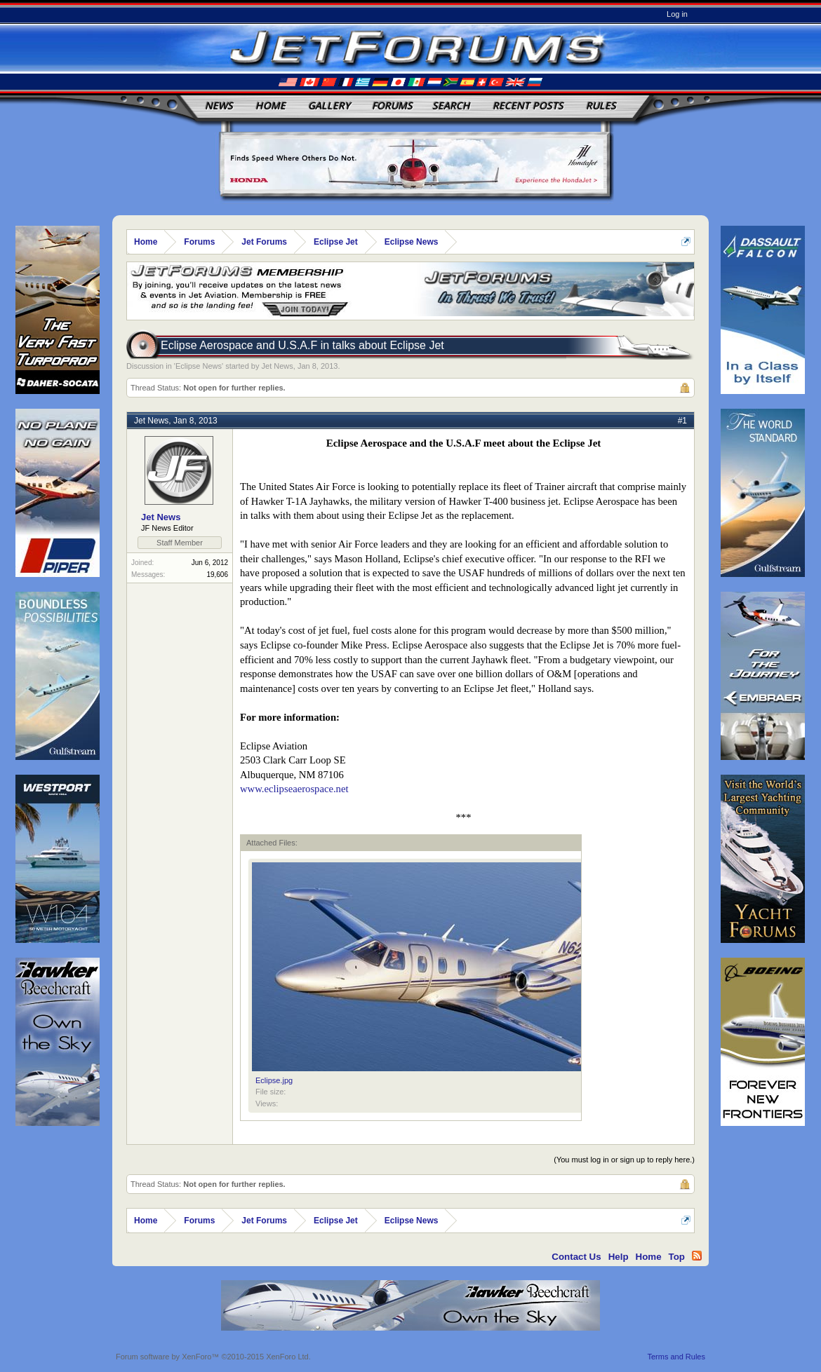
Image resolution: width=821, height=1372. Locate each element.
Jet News (277, 366)
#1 (682, 421)
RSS (697, 1256)
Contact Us (576, 1256)
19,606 (217, 574)
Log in (677, 14)
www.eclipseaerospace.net (294, 788)
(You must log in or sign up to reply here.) (624, 1159)
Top (677, 1256)
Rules (601, 105)
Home (270, 105)
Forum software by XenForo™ (213, 1356)
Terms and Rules (676, 1356)
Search (451, 105)
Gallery (329, 105)
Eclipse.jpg (274, 1080)
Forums (392, 105)
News (219, 105)
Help (618, 1256)
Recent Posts (528, 105)
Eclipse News (198, 366)
